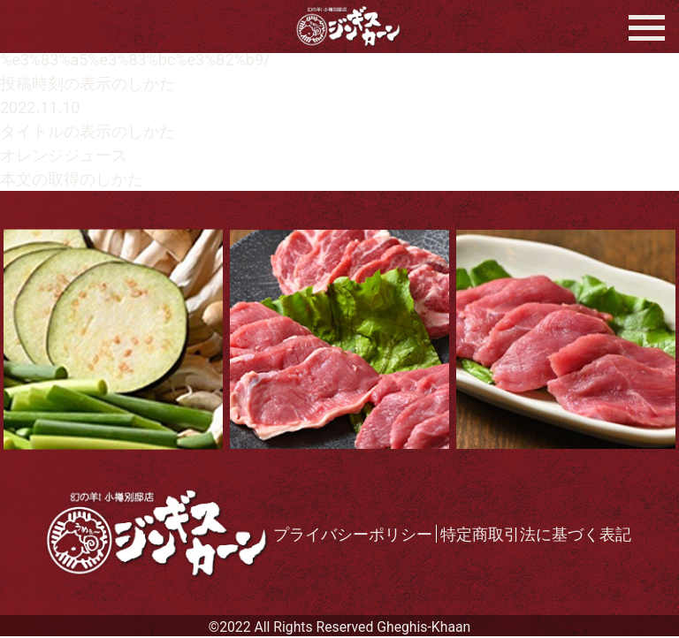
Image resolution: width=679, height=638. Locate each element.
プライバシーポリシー (352, 534)
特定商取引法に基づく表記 (535, 534)
